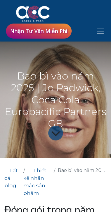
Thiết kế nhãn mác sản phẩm (34, 182)
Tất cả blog (11, 178)
